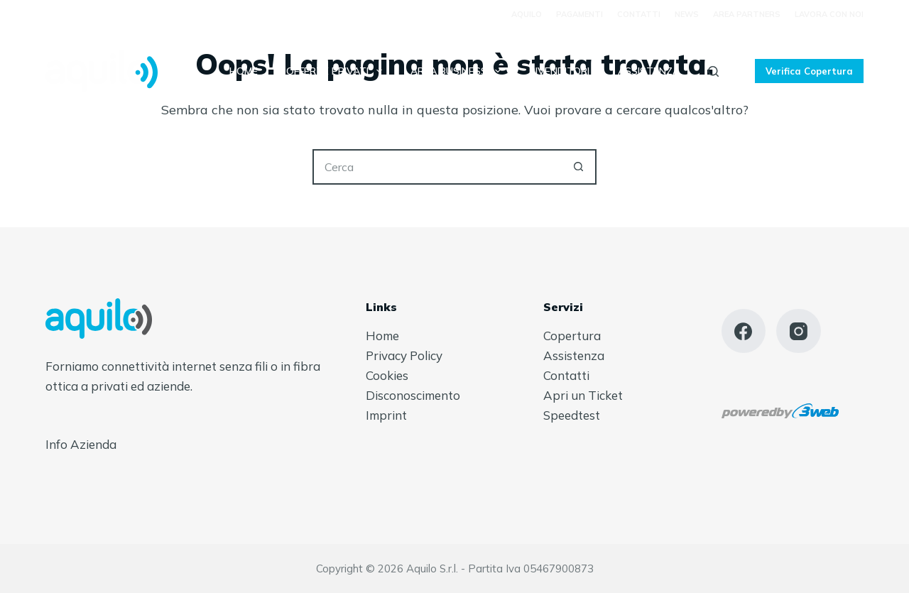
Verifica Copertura (809, 71)
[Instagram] (798, 331)
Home (243, 71)
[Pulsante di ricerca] (579, 167)
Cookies (387, 375)
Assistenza (649, 71)
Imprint (386, 415)
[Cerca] (713, 71)
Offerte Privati (337, 71)
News (687, 14)
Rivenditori (559, 71)
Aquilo (526, 14)
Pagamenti (579, 14)
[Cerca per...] (436, 167)
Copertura (572, 335)
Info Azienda (80, 444)
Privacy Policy (404, 355)
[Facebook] (744, 331)
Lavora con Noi (829, 14)
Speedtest (571, 415)
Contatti (638, 14)
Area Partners (746, 14)
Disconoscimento (413, 395)
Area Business (458, 71)
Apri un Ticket (583, 395)
